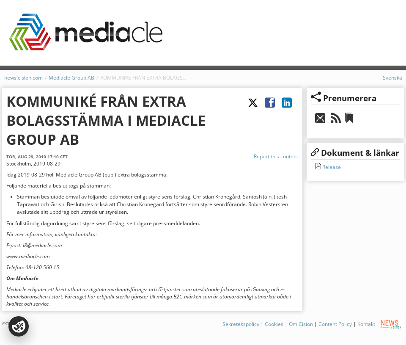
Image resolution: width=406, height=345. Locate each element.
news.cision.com (23, 77)
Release (331, 167)
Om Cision (301, 324)
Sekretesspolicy (240, 324)
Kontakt (366, 324)
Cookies (274, 324)
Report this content (276, 156)
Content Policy (335, 324)
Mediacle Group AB (71, 77)
